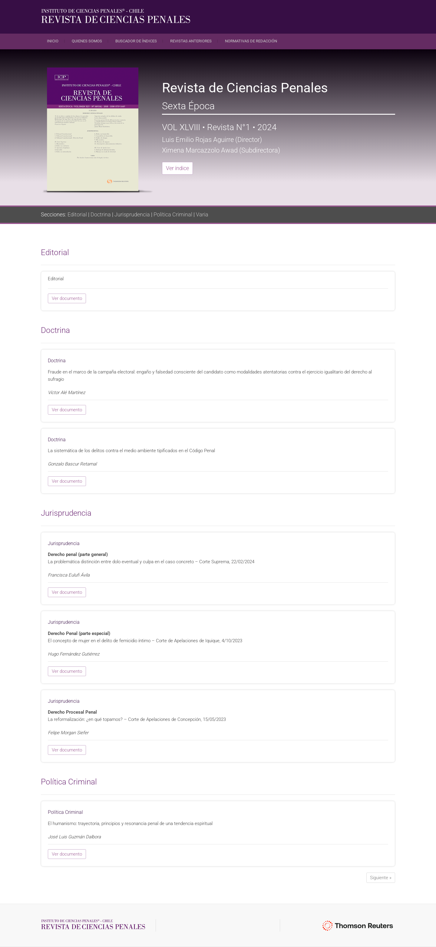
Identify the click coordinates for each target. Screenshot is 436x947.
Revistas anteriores (191, 41)
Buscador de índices (136, 41)
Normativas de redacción (251, 41)
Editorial (77, 214)
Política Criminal (173, 214)
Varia (202, 214)
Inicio (52, 41)
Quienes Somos (87, 41)
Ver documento (67, 298)
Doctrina (101, 214)
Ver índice (177, 168)
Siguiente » (380, 877)
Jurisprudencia (132, 214)
